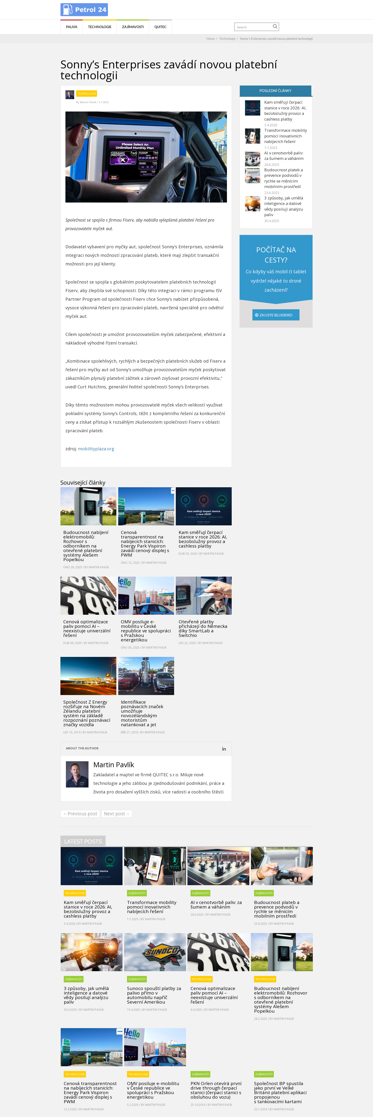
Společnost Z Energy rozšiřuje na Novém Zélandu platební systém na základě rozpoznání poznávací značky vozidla (86, 713)
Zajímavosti (133, 27)
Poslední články (275, 90)
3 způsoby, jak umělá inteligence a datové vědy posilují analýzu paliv (283, 206)
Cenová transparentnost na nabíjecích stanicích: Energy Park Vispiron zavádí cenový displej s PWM (145, 543)
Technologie (99, 27)
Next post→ (117, 813)
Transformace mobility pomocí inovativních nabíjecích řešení (285, 135)
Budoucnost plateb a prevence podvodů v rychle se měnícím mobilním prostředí (283, 178)
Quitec (160, 27)
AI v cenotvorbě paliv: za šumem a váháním (284, 155)
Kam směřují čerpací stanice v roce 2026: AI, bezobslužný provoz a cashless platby (203, 539)
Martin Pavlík (88, 102)
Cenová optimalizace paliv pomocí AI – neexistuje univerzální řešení (86, 628)
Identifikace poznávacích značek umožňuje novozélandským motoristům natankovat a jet (142, 713)
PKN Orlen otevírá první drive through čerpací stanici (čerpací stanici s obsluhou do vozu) (216, 1090)
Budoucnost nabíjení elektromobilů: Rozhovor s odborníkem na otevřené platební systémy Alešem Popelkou (85, 546)
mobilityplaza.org (96, 449)
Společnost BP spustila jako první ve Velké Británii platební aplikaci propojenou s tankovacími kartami (280, 1092)
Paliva (71, 27)
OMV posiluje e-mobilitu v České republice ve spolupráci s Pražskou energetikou (146, 631)
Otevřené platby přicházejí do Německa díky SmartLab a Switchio (203, 628)
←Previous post (80, 813)
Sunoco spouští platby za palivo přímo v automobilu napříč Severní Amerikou (154, 995)
